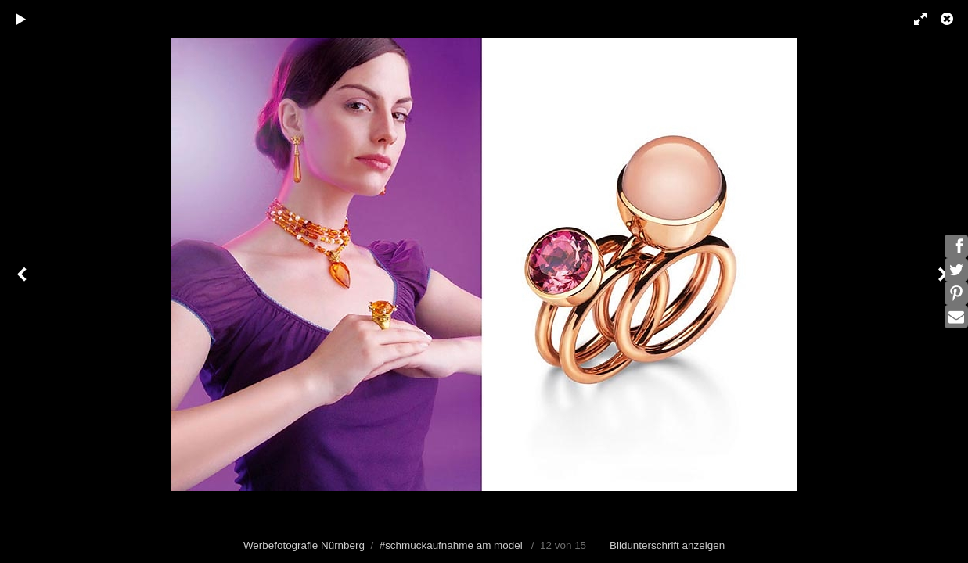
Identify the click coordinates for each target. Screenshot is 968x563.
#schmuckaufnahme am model (451, 545)
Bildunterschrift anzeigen (667, 545)
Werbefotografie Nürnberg (304, 545)
